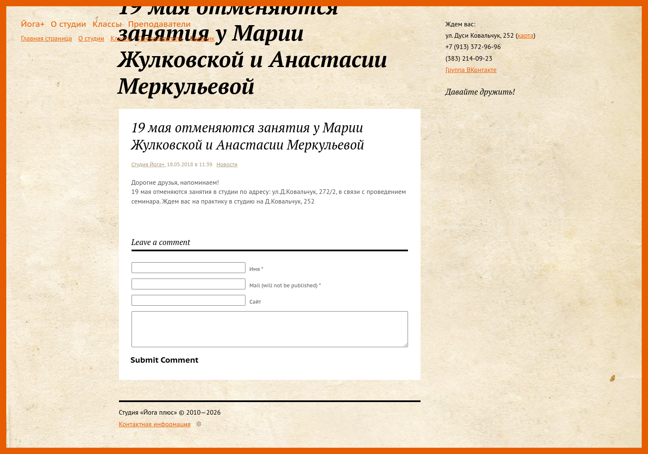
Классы (107, 23)
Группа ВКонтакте (471, 69)
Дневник (201, 38)
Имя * (256, 269)
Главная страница (46, 38)
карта (525, 35)
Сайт (255, 302)
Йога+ (32, 23)
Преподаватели (159, 23)
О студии (68, 23)
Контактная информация (155, 424)
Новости (227, 164)
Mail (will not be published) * (285, 285)
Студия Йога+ (148, 164)
